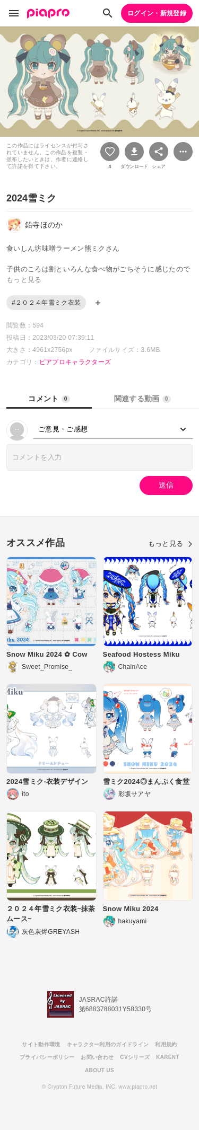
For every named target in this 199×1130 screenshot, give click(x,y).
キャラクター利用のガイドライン (108, 1044)
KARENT (167, 1057)
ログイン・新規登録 (156, 13)
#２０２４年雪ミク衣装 (46, 302)
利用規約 (166, 1044)
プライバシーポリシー (47, 1057)
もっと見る (170, 544)
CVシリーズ (135, 1057)
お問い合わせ (97, 1057)
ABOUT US (99, 1070)
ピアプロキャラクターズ (75, 362)
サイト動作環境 (41, 1044)
